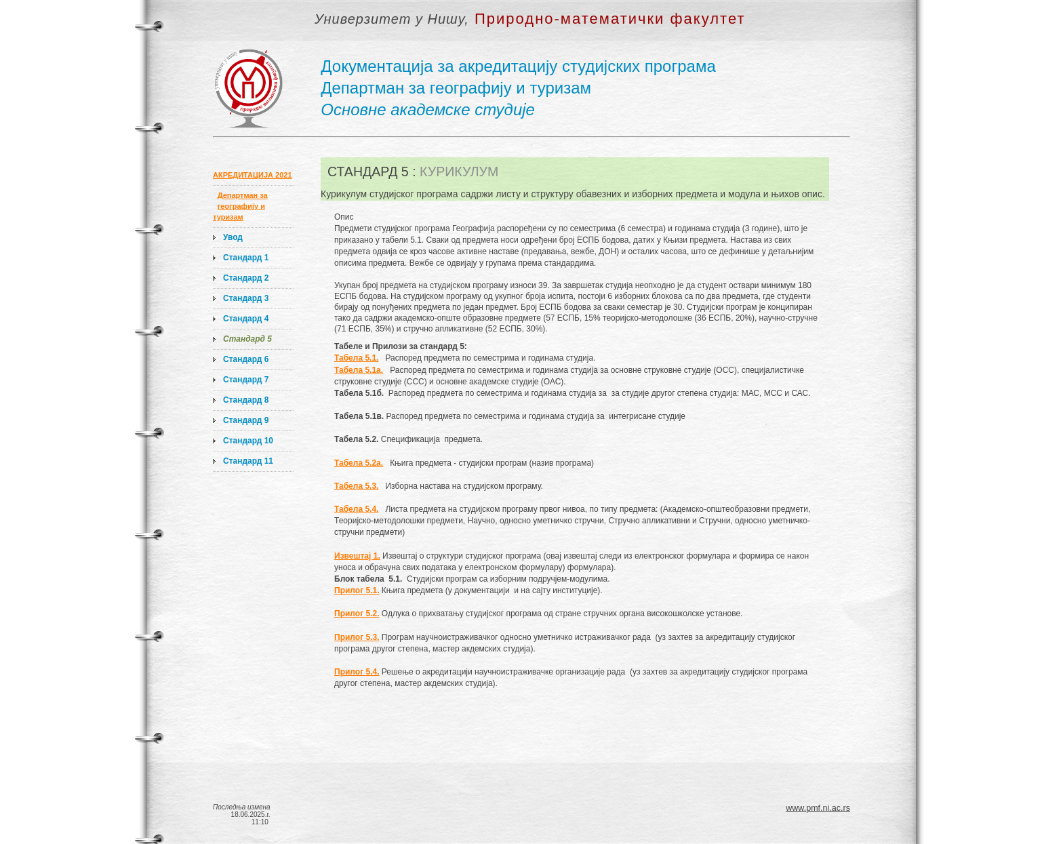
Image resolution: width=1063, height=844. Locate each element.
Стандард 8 (245, 400)
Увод (233, 237)
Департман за (243, 195)
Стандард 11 (248, 461)
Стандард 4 (245, 318)
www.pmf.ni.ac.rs (818, 808)
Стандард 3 (245, 298)
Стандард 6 (245, 359)
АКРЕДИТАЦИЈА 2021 (252, 175)
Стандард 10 (248, 440)
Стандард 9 (245, 420)
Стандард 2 (245, 278)
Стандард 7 (245, 379)
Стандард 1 (245, 257)
